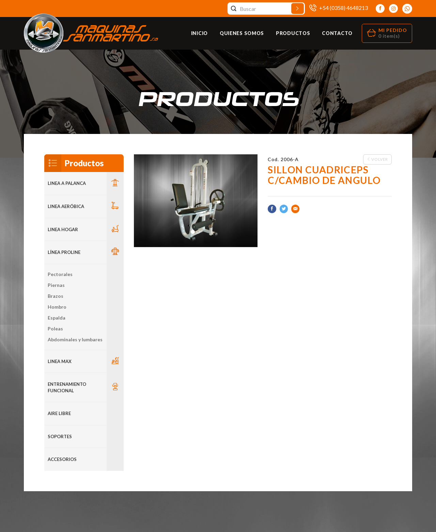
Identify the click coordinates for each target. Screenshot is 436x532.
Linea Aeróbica (66, 206)
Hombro (57, 307)
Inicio (199, 33)
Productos (293, 33)
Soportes (60, 436)
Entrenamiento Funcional (67, 387)
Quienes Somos (242, 33)
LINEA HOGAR (63, 229)
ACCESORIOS (62, 459)
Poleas (55, 328)
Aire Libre (59, 413)
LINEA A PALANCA (67, 183)
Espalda (56, 318)
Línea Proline (64, 252)
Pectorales (60, 274)
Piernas (56, 285)
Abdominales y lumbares (75, 339)
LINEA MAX (60, 361)
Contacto (337, 33)
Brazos (55, 296)
